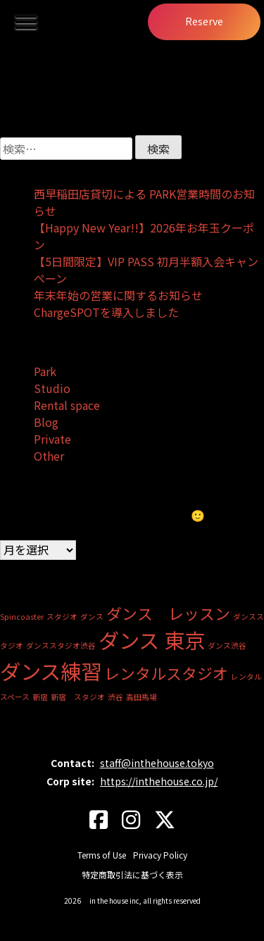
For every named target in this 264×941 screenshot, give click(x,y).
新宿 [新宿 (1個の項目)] (40, 697)
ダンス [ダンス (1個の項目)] (91, 616)
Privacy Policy (160, 855)
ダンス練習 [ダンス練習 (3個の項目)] (50, 670)
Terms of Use (101, 855)
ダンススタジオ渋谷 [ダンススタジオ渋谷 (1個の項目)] (61, 645)
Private (52, 438)
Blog (46, 421)
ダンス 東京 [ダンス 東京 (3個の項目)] (152, 639)
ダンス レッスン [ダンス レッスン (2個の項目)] (168, 613)
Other (49, 455)
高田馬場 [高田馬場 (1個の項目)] (141, 697)
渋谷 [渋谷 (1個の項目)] (115, 697)
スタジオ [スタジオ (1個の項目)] (61, 616)
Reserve (204, 21)
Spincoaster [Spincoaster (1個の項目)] (22, 616)
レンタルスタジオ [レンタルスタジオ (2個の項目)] (166, 673)
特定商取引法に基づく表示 (132, 874)
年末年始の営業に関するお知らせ (118, 295)
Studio (52, 388)
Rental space (67, 405)
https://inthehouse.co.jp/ (159, 781)
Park (45, 371)
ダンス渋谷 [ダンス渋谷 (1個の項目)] (227, 645)
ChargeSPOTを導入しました (106, 312)
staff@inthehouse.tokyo (157, 763)
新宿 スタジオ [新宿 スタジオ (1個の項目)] (78, 697)
